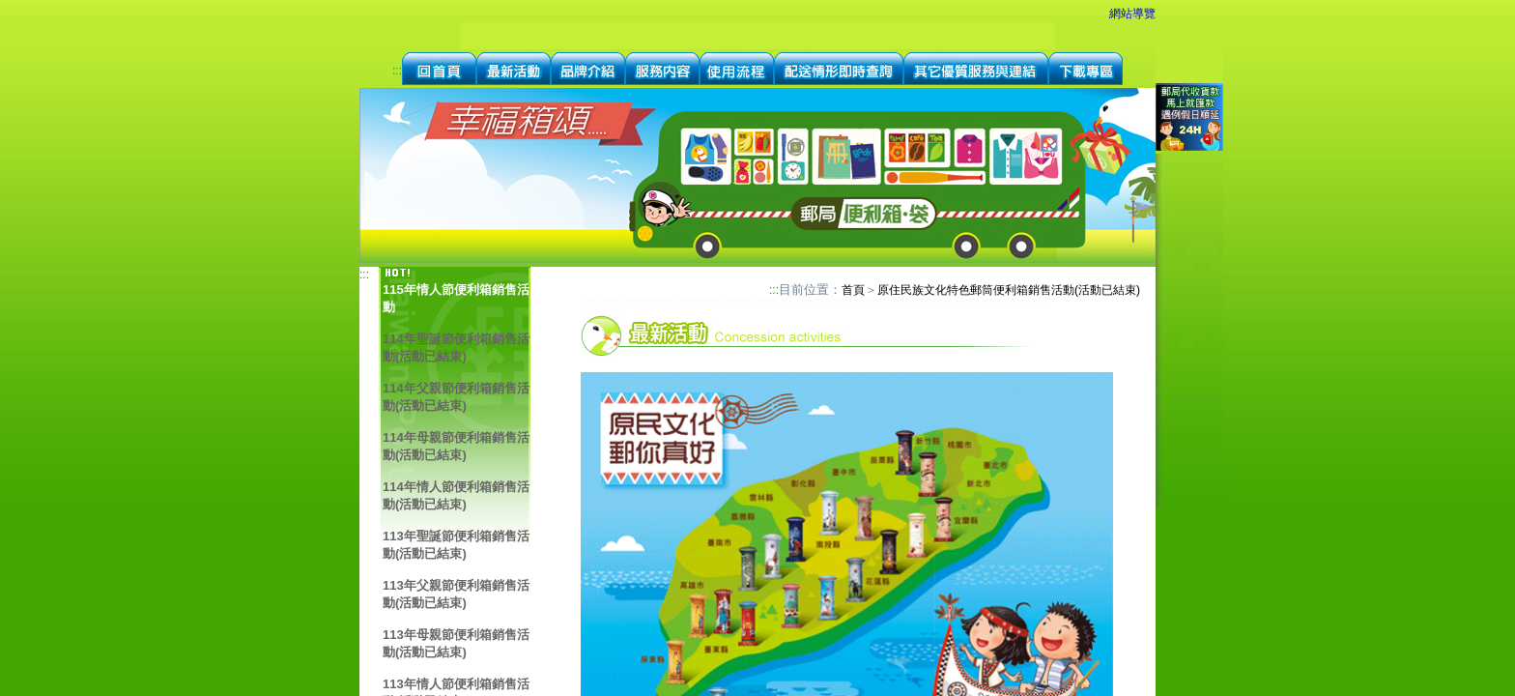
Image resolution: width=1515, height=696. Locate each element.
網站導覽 (1132, 13)
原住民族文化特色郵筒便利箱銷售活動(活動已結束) (1008, 290)
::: (397, 70)
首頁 (853, 290)
